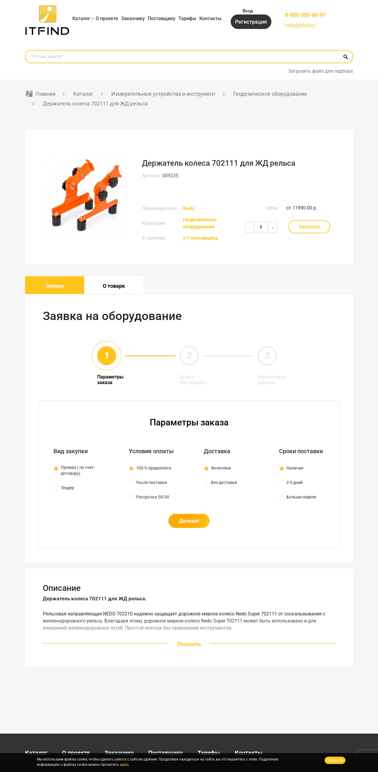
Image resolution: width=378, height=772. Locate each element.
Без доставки (224, 482)
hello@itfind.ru (300, 25)
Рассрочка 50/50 (152, 497)
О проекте (107, 18)
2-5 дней (294, 482)
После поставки (151, 482)
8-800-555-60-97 (305, 15)
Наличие (294, 468)
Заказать (309, 227)
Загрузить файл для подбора (320, 71)
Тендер (67, 487)
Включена (221, 468)
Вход (248, 11)
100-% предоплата (153, 468)
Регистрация (251, 22)
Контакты (210, 18)
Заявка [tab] (55, 286)
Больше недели (301, 497)
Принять (335, 760)
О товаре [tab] (114, 286)
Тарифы (187, 18)
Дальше (189, 521)
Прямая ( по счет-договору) (78, 470)
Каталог (81, 18)
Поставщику (161, 18)
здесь (124, 765)
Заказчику (133, 18)
